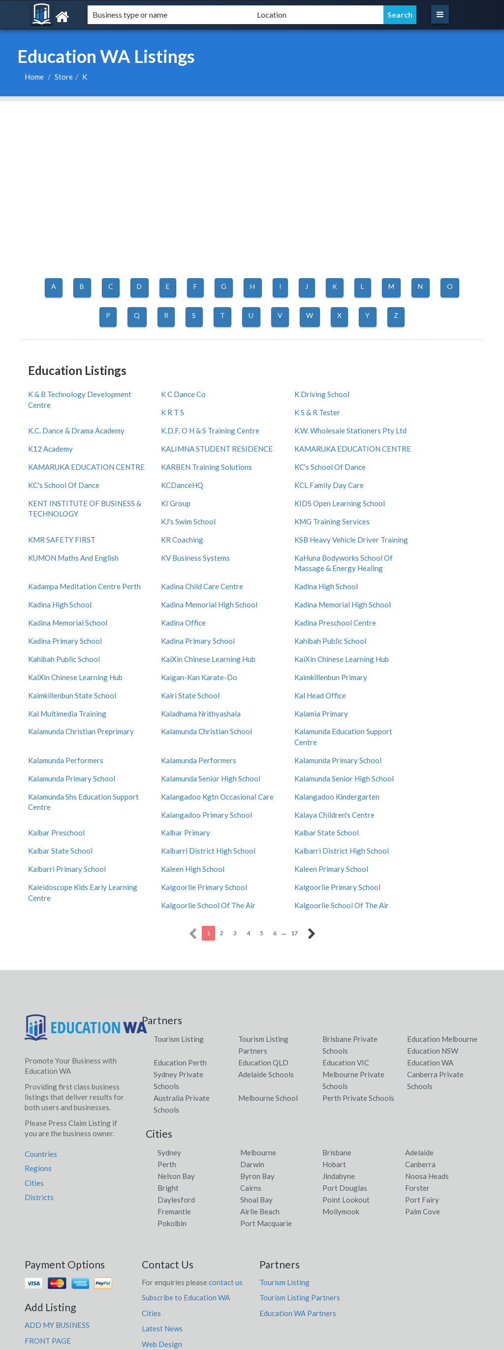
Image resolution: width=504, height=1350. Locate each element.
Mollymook (340, 1132)
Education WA (430, 983)
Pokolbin (172, 1144)
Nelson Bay (176, 1097)
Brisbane (336, 1073)
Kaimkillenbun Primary (64, 644)
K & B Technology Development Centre (62, 396)
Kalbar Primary (52, 773)
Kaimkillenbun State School (188, 644)
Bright (168, 1109)
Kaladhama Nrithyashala (183, 662)
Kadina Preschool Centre (416, 591)
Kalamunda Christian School (73, 691)
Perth (167, 1085)
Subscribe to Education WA (186, 1219)
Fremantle (174, 1132)
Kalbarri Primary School (182, 791)
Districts (39, 1118)
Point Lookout (346, 1121)
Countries (41, 1075)
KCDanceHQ (165, 473)
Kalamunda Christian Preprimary (408, 667)
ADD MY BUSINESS (57, 1246)
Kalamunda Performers (297, 691)
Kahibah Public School (295, 608)
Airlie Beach (260, 1132)
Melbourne (258, 1073)
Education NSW (432, 972)
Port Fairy (422, 1121)
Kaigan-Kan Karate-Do (413, 627)
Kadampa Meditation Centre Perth (190, 560)
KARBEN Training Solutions (189, 455)
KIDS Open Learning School (189, 501)
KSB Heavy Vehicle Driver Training (301, 524)
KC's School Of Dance (295, 455)
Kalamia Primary (286, 662)
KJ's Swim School (286, 501)
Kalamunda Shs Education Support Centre (301, 732)
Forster (417, 1109)
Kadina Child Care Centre (300, 555)
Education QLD (263, 983)
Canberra (420, 1085)
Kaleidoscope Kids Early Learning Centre (67, 814)
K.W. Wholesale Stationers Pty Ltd (78, 432)
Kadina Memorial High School (423, 573)
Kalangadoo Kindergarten (70, 755)
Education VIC (345, 983)
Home (34, 76)
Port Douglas (344, 1109)
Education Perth (180, 983)
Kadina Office (281, 591)
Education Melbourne (442, 960)
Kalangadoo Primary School (189, 755)
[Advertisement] (252, 170)
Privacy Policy (165, 1296)
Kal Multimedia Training (67, 662)
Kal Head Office (401, 644)
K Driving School (287, 391)
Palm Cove (422, 1132)
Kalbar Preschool (403, 755)
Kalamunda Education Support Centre (193, 696)
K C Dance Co (166, 391)
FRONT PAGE (48, 1262)
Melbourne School (268, 1019)
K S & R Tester (166, 408)
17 (294, 854)
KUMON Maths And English (420, 519)
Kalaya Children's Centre (299, 755)
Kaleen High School (291, 791)
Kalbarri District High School (422, 773)
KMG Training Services (412, 501)
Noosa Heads (427, 1097)
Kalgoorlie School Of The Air (422, 808)
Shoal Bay (256, 1121)
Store (64, 76)
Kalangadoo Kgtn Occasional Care (423, 732)
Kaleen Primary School (412, 791)
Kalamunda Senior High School (77, 726)
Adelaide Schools (266, 995)
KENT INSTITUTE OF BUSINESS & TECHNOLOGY (421, 478)
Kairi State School (288, 644)
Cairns (250, 1109)
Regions (38, 1090)
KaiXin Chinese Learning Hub (75, 627)
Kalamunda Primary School (302, 709)
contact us (226, 1203)
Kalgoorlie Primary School (187, 808)
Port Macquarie (266, 1144)
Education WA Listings (408, 1340)
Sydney (169, 1073)
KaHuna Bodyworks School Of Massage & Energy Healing (77, 560)
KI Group (43, 501)
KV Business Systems (409, 537)
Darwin (252, 1085)
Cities (34, 1104)
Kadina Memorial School (183, 591)
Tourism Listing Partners (299, 1219)
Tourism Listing (179, 960)
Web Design (162, 1265)
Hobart (334, 1085)
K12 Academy (166, 427)
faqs (180, 1280)
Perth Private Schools (358, 1019)
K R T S (386, 391)
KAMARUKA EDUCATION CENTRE (418, 432)
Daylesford (176, 1121)
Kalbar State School (176, 773)
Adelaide (419, 1073)
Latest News (162, 1250)
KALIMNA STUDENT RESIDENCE (294, 432)
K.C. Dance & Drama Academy (307, 408)
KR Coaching (165, 519)
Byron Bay (257, 1097)
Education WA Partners (297, 1234)
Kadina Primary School (65, 608)
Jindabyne (338, 1097)
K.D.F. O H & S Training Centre (424, 408)
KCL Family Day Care (294, 473)
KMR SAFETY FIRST (61, 519)
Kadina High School (407, 555)
